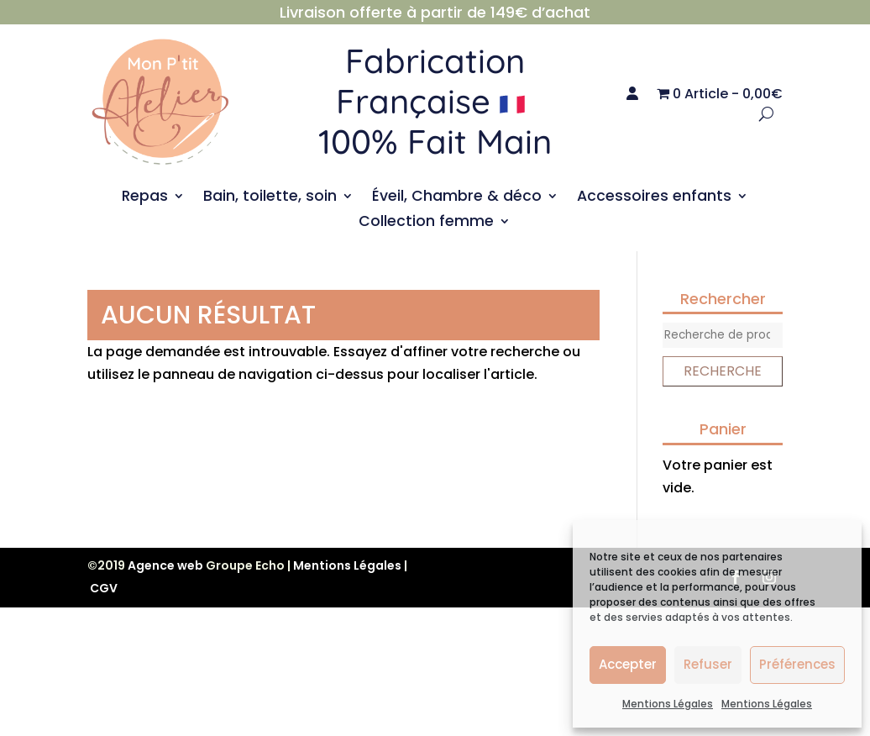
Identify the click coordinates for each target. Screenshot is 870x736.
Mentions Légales (667, 704)
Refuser (708, 664)
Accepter (628, 664)
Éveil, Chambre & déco (457, 198)
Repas (145, 198)
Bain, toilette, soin (270, 198)
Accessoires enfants (654, 198)
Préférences (797, 664)
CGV (104, 588)
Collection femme (426, 223)
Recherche (723, 371)
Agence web (165, 565)
